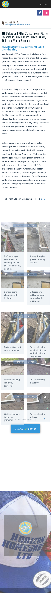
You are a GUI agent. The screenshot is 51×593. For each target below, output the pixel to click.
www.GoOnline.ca (41, 591)
